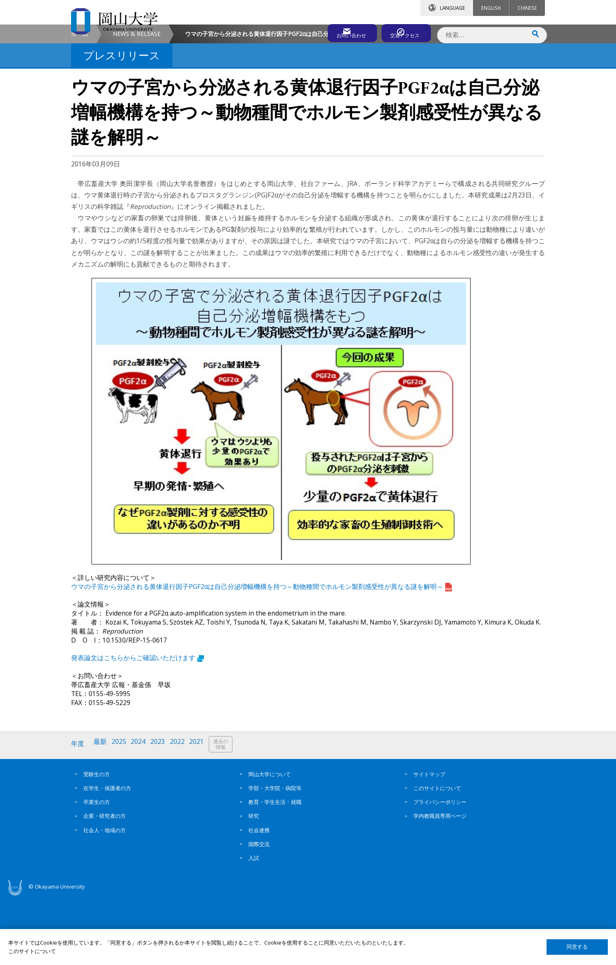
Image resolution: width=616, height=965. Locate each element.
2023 (162, 813)
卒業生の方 (96, 869)
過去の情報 (228, 814)
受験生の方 (96, 841)
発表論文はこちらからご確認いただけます (137, 727)
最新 (101, 813)
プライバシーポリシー (439, 869)
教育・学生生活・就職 (274, 869)
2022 (182, 813)
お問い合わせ (330, 31)
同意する (577, 947)
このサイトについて (437, 855)
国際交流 (259, 911)
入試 (253, 925)
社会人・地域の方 (104, 897)
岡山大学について (269, 841)
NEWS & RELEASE (137, 103)
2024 (141, 813)
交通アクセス (402, 31)
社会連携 (259, 897)
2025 (121, 813)
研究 (253, 883)
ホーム (79, 103)
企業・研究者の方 (104, 883)
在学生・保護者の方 (107, 855)
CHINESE (527, 7)
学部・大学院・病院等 (274, 855)
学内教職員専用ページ (439, 883)
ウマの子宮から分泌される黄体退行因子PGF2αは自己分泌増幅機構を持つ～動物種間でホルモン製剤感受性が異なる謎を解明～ (261, 656)
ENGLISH (491, 7)
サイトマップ (429, 841)
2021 (203, 813)
